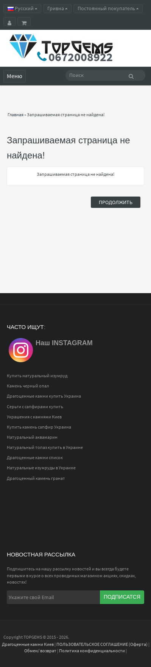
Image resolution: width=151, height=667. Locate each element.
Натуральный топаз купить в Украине (45, 447)
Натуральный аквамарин (32, 437)
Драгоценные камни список (35, 457)
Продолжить (115, 202)
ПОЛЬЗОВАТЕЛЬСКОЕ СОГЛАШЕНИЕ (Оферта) (102, 644)
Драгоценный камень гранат (36, 478)
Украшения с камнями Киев (34, 417)
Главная (15, 114)
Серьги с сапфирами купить (35, 406)
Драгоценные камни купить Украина (44, 396)
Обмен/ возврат (40, 650)
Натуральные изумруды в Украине (41, 467)
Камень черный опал (28, 386)
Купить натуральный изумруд (37, 375)
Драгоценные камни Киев (28, 644)
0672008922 (80, 57)
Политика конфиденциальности (92, 650)
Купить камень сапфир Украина (39, 427)
